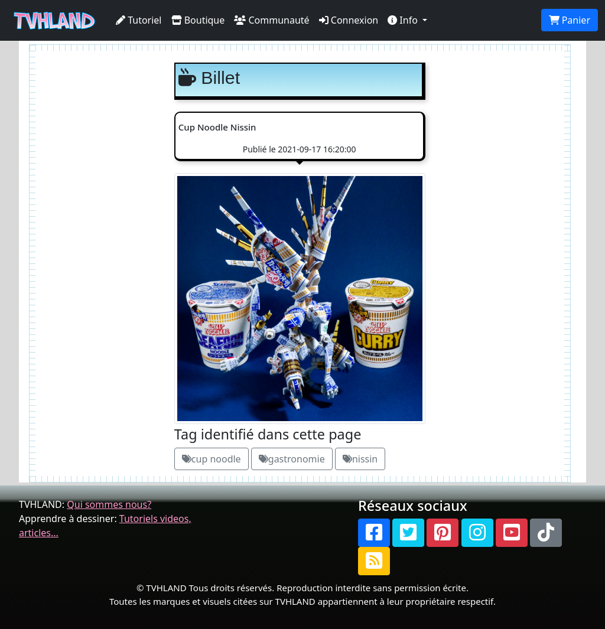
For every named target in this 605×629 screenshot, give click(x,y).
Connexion (349, 20)
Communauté (271, 20)
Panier (569, 20)
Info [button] (404, 20)
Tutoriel (139, 20)
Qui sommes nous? (109, 504)
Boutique (198, 20)
